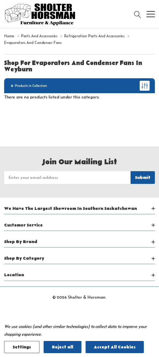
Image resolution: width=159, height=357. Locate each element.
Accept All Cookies (115, 347)
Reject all (62, 347)
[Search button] (137, 14)
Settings (22, 347)
